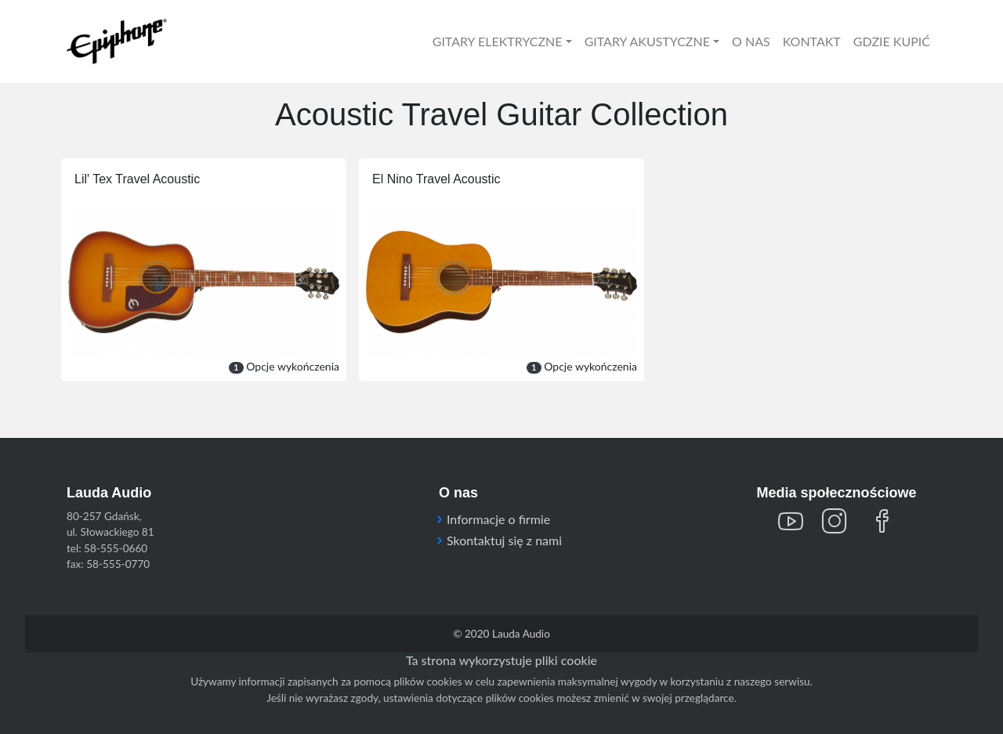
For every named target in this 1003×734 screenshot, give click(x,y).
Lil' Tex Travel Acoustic (137, 179)
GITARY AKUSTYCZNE (647, 41)
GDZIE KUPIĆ (891, 41)
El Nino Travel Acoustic (436, 179)
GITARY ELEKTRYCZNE (498, 41)
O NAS (751, 41)
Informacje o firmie (498, 519)
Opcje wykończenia (284, 366)
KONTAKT (812, 41)
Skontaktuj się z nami (504, 540)
